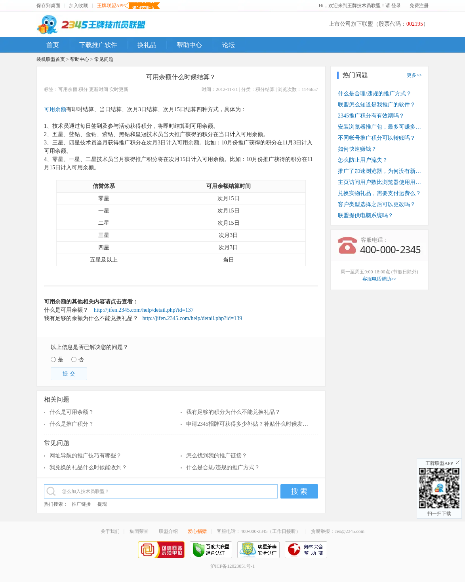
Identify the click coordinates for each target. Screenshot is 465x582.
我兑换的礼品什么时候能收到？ (88, 467)
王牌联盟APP (111, 5)
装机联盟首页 (50, 59)
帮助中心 (79, 59)
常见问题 (103, 59)
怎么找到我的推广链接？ (216, 456)
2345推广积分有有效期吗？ (371, 116)
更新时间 (98, 89)
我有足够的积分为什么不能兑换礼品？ (233, 412)
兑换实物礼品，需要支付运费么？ (379, 193)
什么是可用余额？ (72, 412)
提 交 (69, 374)
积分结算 (264, 89)
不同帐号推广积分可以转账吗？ (376, 138)
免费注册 (419, 5)
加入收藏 (78, 5)
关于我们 (110, 531)
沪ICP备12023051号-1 (232, 566)
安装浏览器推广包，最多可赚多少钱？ (379, 127)
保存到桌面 (48, 5)
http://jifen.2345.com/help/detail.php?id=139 (191, 318)
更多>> (414, 75)
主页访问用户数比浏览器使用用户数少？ (379, 182)
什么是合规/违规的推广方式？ (223, 467)
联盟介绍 (168, 531)
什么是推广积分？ (72, 424)
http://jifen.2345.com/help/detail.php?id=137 (144, 310)
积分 (83, 89)
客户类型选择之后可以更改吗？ (376, 204)
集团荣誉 (139, 531)
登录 (396, 5)
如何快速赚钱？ (357, 149)
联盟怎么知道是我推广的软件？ (376, 105)
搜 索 (299, 491)
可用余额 (67, 89)
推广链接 (81, 504)
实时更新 (118, 89)
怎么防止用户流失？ (363, 160)
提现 (102, 504)
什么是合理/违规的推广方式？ (375, 94)
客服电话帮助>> (379, 279)
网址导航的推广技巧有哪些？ (86, 456)
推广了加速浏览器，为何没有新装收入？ (379, 171)
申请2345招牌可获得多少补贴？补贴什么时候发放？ (248, 424)
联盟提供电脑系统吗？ (365, 215)
